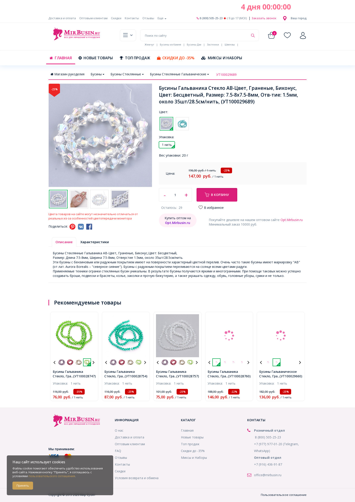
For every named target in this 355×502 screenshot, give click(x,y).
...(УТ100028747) (83, 376)
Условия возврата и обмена (136, 478)
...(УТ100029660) (290, 376)
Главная (61, 57)
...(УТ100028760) (238, 376)
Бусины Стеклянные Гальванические (179, 74)
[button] (299, 18)
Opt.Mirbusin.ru (292, 220)
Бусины (97, 74)
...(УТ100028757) (186, 376)
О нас (119, 430)
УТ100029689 (226, 74)
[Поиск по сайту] (194, 35)
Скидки (116, 18)
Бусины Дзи (194, 44)
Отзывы (148, 18)
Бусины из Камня (170, 44)
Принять (23, 485)
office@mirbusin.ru (267, 475)
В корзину (217, 195)
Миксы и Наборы (221, 57)
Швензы (230, 44)
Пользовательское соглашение (284, 495)
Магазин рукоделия (67, 74)
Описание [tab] (64, 242)
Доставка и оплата (62, 18)
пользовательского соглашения (52, 476)
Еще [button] (162, 18)
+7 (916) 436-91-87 (268, 464)
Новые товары (96, 57)
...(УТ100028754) (135, 376)
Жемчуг (149, 44)
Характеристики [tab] (94, 242)
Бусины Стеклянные (127, 74)
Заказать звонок (263, 18)
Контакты (132, 18)
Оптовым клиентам (93, 18)
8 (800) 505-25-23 (210, 18)
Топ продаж (135, 57)
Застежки (213, 44)
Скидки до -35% (175, 57)
